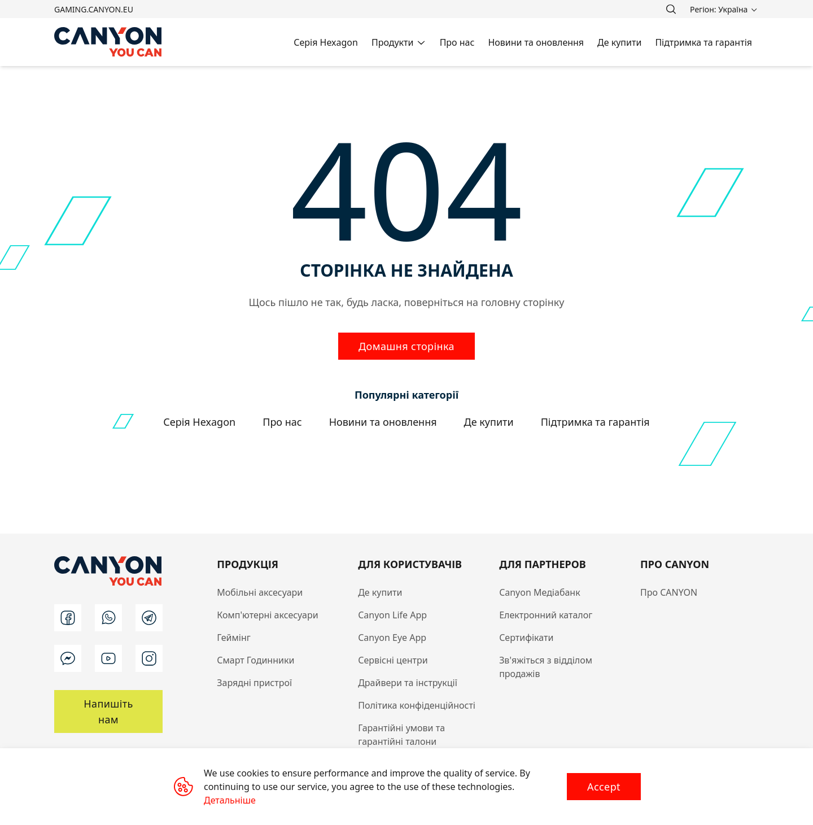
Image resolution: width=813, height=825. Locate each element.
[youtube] (108, 658)
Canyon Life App (392, 615)
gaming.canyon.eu (93, 9)
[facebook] (67, 617)
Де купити (380, 592)
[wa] (108, 617)
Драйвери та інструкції (407, 682)
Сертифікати (526, 637)
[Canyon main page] (108, 42)
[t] (149, 617)
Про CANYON (668, 592)
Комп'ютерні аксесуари (267, 615)
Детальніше (230, 800)
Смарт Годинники (255, 660)
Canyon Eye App (392, 637)
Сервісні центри (392, 660)
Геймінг (234, 637)
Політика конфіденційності (416, 705)
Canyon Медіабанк (539, 592)
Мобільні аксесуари (260, 592)
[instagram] (149, 658)
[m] (67, 658)
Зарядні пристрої (254, 682)
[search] (671, 9)
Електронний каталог (545, 615)
